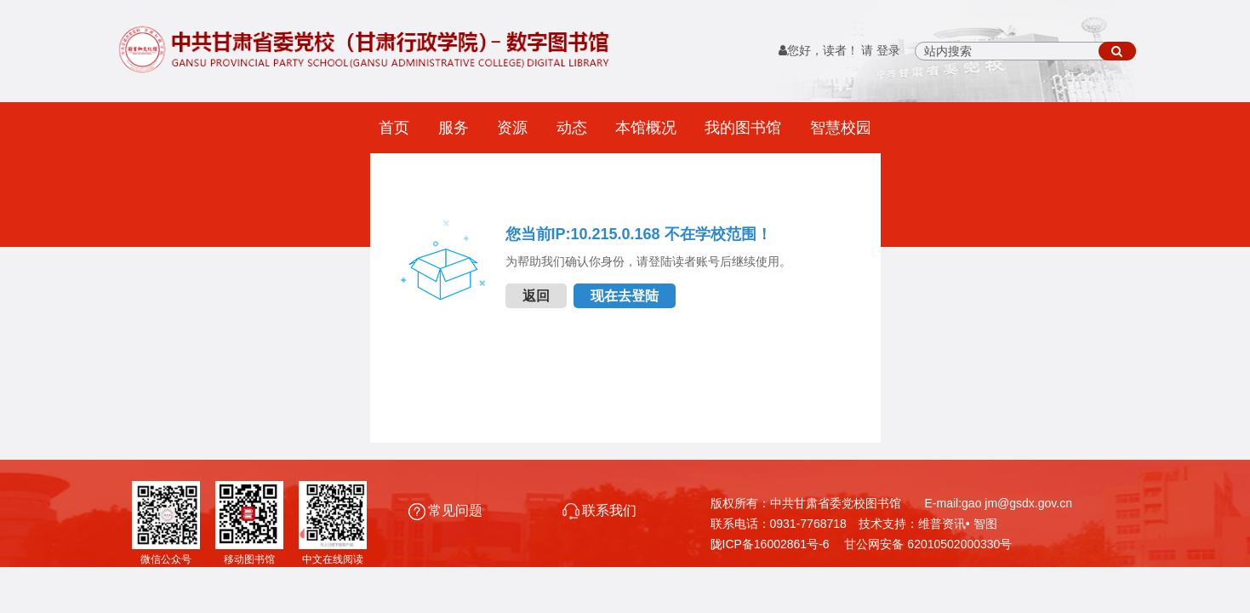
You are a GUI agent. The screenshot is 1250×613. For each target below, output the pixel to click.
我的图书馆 (743, 127)
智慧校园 (840, 127)
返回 (536, 296)
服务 (453, 127)
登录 (888, 50)
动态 (572, 127)
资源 (512, 127)
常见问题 (447, 510)
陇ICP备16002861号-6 (770, 544)
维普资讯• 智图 (957, 523)
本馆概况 (645, 127)
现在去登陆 (625, 296)
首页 (394, 127)
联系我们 (599, 510)
